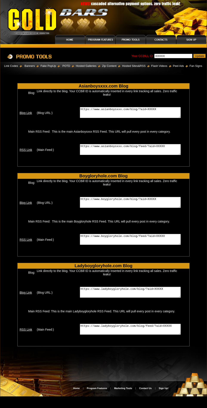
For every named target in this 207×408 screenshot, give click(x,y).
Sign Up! (163, 400)
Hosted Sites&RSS (133, 65)
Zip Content (109, 65)
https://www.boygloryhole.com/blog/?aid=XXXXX (132, 207)
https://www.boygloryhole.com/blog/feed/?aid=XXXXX (132, 246)
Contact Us (145, 400)
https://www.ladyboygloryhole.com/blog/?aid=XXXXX (132, 300)
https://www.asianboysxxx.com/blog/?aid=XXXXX (132, 113)
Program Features (97, 400)
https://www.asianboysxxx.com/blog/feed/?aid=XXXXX (132, 152)
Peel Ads (178, 65)
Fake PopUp (48, 65)
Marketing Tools (123, 400)
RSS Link (24, 153)
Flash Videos (159, 65)
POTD (66, 65)
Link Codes (9, 65)
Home (76, 400)
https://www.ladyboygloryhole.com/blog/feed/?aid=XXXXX (132, 339)
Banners (30, 65)
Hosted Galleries (86, 65)
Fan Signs (196, 65)
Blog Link (24, 114)
